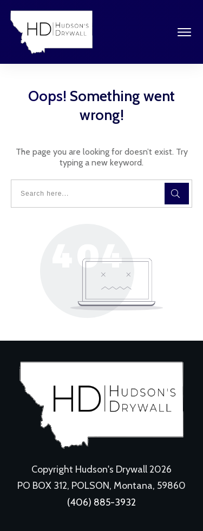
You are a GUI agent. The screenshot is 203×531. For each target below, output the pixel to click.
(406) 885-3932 (101, 502)
